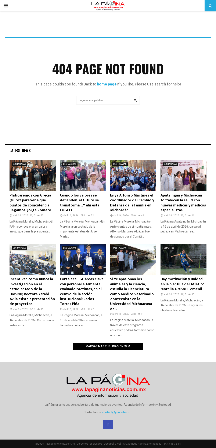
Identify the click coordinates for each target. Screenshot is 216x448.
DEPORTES (169, 248)
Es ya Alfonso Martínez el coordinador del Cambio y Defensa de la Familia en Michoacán (132, 202)
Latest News (20, 150)
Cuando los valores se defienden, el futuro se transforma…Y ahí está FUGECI (79, 202)
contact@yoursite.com (117, 412)
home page (106, 84)
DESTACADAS (19, 164)
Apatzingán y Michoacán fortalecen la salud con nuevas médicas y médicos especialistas (183, 202)
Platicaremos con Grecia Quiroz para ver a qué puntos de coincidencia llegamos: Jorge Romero (30, 202)
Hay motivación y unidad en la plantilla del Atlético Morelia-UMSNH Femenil (183, 284)
